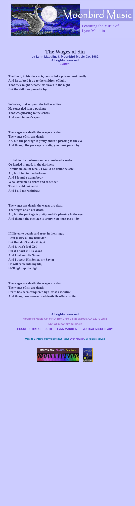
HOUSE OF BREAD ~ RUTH (34, 329)
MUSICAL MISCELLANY (97, 329)
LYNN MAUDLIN (67, 329)
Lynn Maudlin (77, 339)
